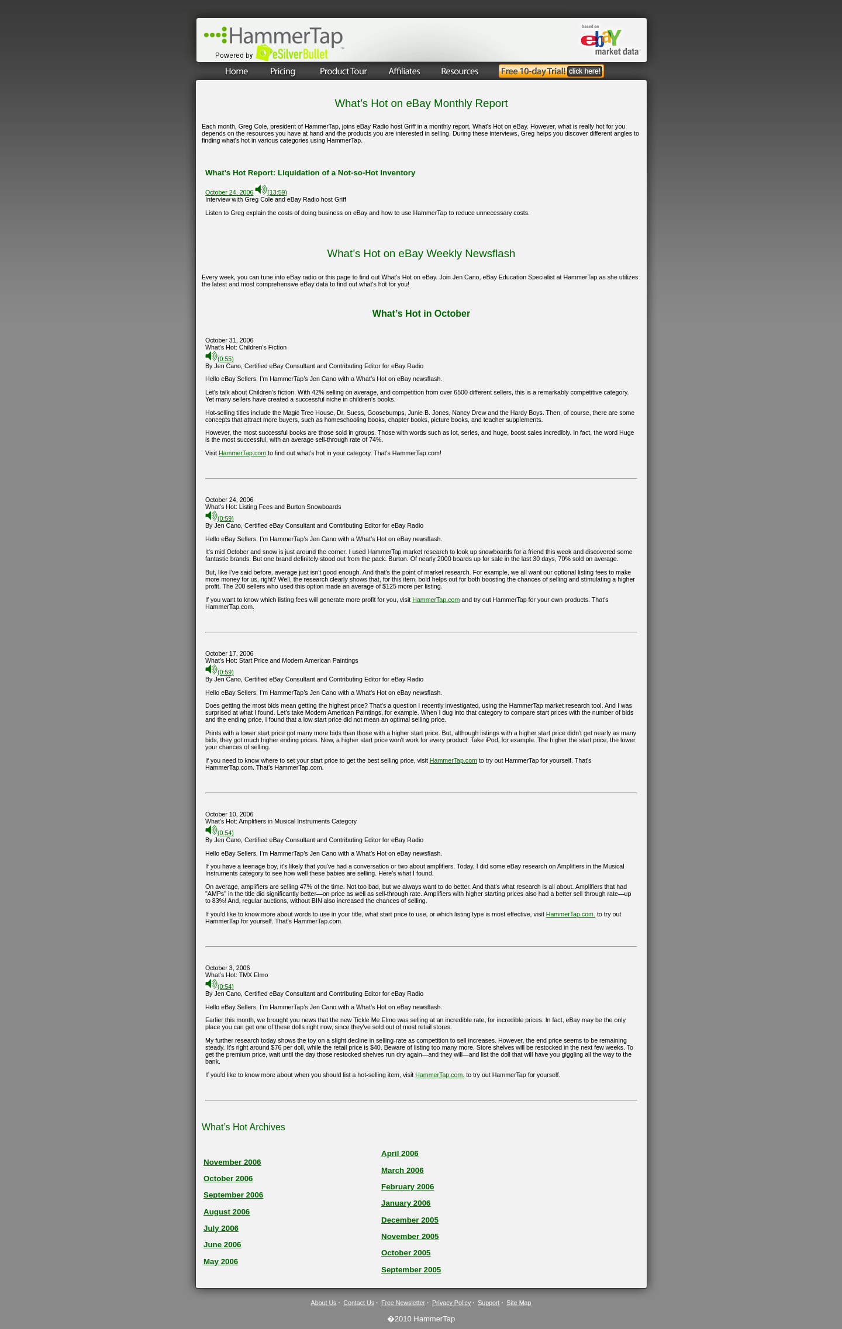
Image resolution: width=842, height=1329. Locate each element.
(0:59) (219, 518)
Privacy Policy (451, 1302)
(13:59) (271, 192)
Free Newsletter (403, 1302)
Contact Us (358, 1302)
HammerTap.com (242, 452)
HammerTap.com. (570, 914)
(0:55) (219, 358)
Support (488, 1302)
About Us (324, 1302)
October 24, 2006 (229, 192)
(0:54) (219, 832)
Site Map (518, 1302)
